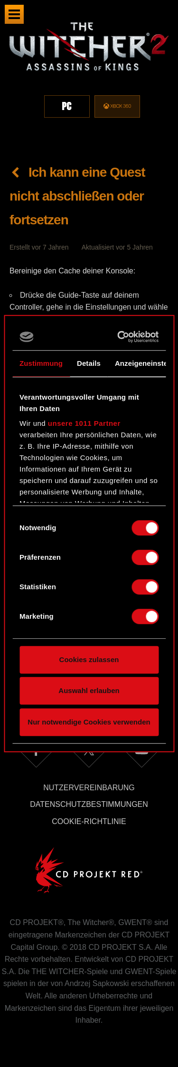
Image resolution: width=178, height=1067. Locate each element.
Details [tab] (89, 363)
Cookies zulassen (89, 659)
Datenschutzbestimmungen (89, 804)
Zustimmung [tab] (41, 363)
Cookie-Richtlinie (89, 821)
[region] (89, 75)
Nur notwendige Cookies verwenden (89, 722)
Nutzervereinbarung (89, 788)
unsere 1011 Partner (84, 423)
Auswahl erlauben (88, 690)
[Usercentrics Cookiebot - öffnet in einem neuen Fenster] (121, 337)
